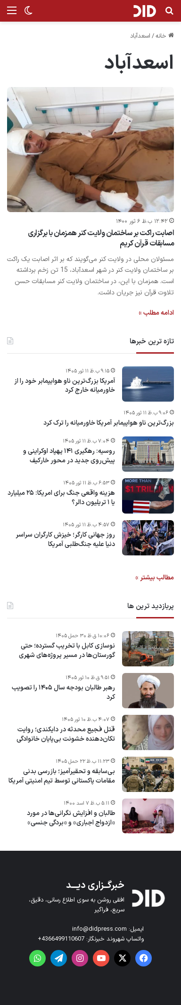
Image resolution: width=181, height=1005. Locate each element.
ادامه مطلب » (156, 313)
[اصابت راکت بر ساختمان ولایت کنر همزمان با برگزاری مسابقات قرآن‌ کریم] (90, 149)
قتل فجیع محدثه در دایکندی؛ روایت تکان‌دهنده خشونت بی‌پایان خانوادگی (65, 734)
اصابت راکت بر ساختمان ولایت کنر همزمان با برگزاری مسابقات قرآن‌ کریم (101, 238)
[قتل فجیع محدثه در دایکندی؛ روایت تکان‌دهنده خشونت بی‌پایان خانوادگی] (148, 732)
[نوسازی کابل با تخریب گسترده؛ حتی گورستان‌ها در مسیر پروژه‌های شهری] (148, 648)
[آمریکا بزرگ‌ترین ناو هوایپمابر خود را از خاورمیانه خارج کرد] (148, 384)
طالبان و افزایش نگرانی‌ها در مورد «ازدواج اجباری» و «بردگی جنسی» (71, 818)
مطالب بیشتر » (154, 578)
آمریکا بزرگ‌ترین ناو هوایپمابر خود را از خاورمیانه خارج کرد (64, 386)
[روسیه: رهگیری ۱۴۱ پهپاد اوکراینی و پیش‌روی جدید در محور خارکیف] (148, 454)
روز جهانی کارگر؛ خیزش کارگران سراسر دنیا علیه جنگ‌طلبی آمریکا (65, 539)
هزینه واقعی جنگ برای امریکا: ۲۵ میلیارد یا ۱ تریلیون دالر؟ (61, 498)
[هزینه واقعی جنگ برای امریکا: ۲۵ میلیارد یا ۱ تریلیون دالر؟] (148, 496)
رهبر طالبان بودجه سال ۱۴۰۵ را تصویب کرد (63, 692)
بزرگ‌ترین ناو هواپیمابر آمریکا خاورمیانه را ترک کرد (108, 423)
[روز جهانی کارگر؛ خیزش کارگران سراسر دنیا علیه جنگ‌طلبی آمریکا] (148, 537)
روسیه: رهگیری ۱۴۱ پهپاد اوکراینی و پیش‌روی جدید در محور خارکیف (69, 456)
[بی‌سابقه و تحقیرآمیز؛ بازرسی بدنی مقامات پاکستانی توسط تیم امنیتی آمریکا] (148, 774)
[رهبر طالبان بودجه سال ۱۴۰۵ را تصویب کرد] (148, 690)
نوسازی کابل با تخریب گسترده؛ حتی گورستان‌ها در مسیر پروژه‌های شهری (67, 650)
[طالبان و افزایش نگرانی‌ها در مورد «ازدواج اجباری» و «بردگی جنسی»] (148, 816)
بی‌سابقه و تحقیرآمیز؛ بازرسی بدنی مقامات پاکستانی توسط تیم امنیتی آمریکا (61, 776)
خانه (165, 36)
